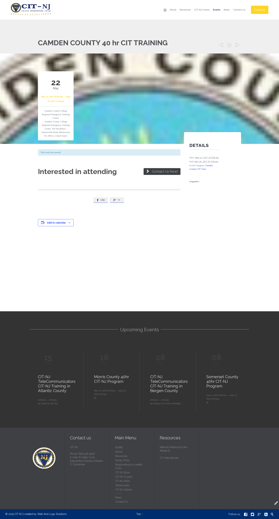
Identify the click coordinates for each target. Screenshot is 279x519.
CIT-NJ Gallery (123, 489)
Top (138, 514)
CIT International (169, 457)
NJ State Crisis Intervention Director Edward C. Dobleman (86, 461)
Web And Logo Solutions (52, 514)
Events (118, 493)
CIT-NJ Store (122, 472)
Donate (259, 10)
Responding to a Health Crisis (128, 466)
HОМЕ (119, 447)
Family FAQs (122, 460)
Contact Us (121, 501)
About (118, 451)
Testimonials (122, 485)
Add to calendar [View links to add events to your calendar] (56, 222)
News (118, 497)
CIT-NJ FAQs (122, 481)
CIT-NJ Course (123, 476)
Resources (121, 456)
